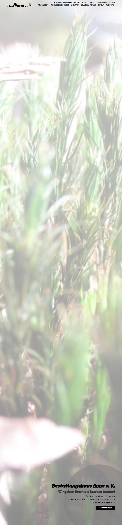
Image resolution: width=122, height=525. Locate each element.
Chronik (75, 5)
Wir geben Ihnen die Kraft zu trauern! (86, 492)
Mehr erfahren (106, 508)
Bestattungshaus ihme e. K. (83, 486)
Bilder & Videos (88, 5)
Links (101, 5)
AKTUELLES (43, 5)
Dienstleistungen (60, 5)
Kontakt (110, 5)
